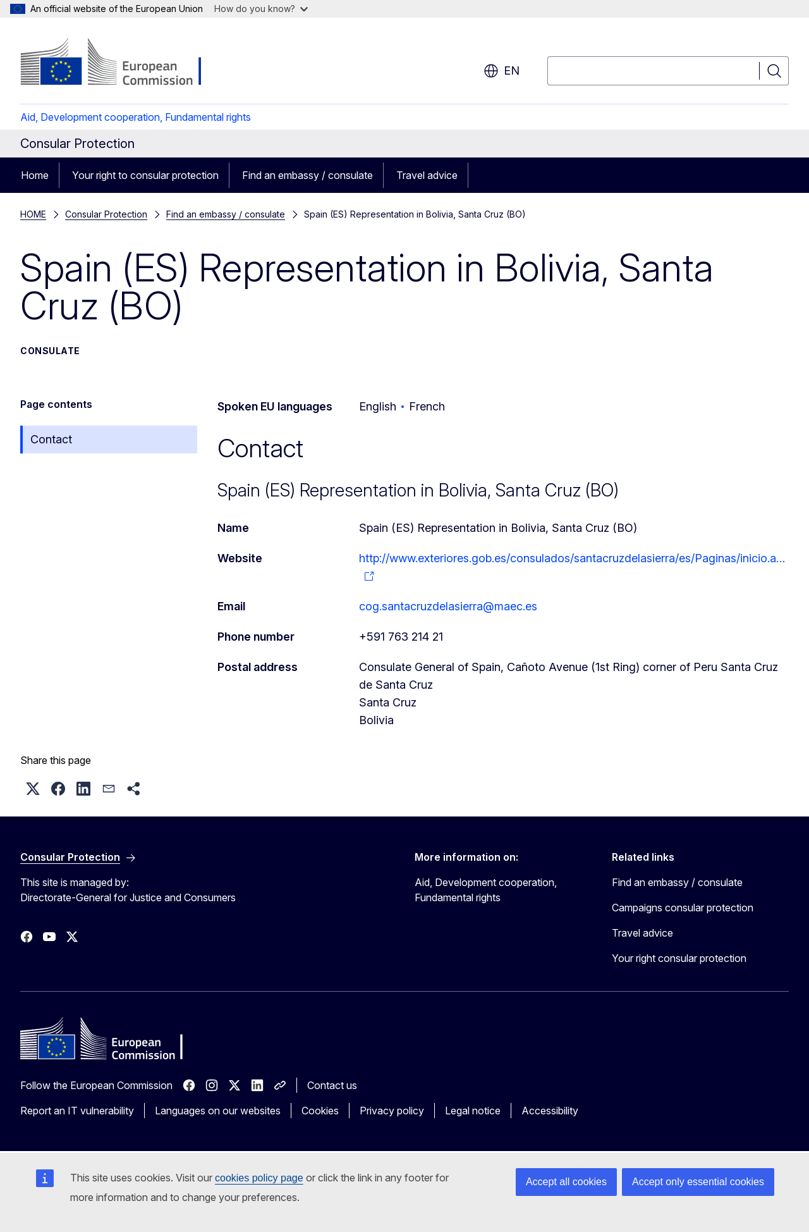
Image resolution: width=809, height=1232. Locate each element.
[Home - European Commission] (122, 63)
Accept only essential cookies (698, 1181)
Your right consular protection (679, 958)
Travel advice (427, 175)
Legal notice (473, 1110)
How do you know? (261, 8)
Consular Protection (106, 214)
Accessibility (549, 1110)
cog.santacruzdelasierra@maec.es (448, 606)
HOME (33, 214)
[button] (33, 789)
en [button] (502, 70)
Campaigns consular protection (682, 907)
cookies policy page (259, 1178)
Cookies (320, 1110)
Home (35, 175)
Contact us (332, 1085)
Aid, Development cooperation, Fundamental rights (135, 117)
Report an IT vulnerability (77, 1110)
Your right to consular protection (145, 175)
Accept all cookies (566, 1181)
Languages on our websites (218, 1110)
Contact (51, 439)
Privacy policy (392, 1110)
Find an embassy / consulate (307, 175)
